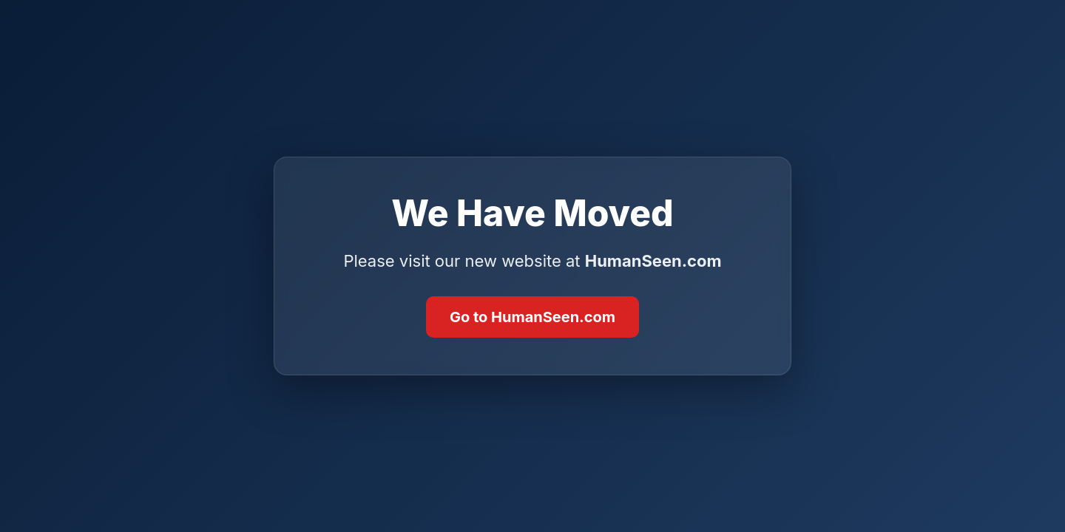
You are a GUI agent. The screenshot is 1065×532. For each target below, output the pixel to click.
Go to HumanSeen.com (532, 317)
